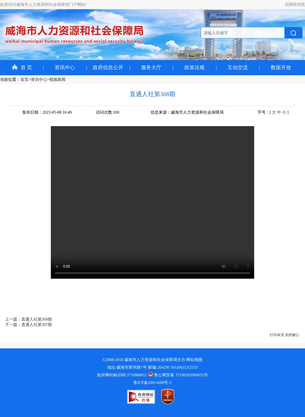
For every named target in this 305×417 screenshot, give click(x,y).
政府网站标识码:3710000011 (122, 375)
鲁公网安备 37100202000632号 (178, 375)
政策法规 (194, 67)
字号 (261, 112)
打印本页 (277, 335)
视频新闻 (57, 79)
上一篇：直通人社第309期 (28, 319)
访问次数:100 (107, 112)
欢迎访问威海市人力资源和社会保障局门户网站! (43, 4)
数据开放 (281, 67)
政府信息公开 (108, 67)
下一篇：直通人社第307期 (28, 324)
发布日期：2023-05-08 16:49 (47, 112)
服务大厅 (151, 67)
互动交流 (237, 67)
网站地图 (194, 360)
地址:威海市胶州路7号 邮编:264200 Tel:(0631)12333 (152, 367)
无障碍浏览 (295, 4)
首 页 (21, 67)
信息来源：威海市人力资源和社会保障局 (187, 112)
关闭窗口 (292, 335)
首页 (24, 79)
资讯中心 (65, 67)
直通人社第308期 (152, 94)
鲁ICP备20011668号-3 (152, 382)
